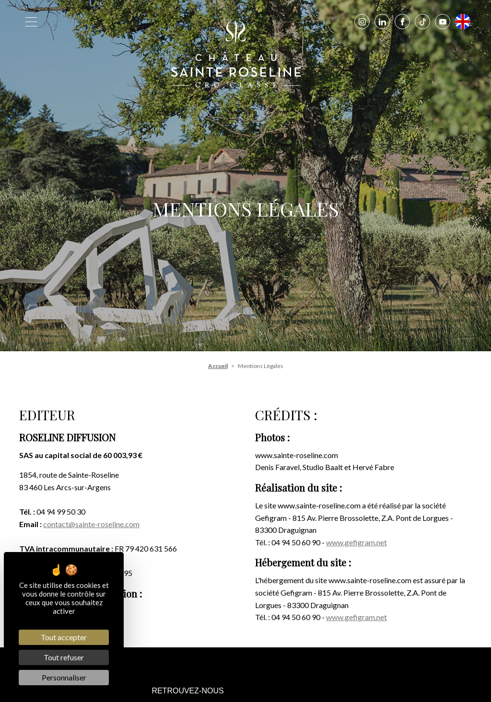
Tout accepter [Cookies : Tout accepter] (64, 637)
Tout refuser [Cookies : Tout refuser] (64, 657)
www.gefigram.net (356, 542)
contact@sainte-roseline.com (91, 524)
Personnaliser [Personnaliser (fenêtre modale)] (64, 677)
